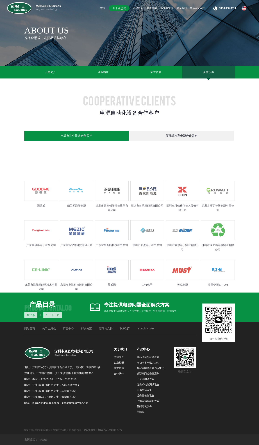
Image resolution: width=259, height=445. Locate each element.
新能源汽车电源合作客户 (181, 135)
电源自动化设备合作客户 (76, 135)
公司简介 (50, 72)
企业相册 (103, 72)
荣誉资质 (155, 72)
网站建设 (42, 440)
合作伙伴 (208, 72)
